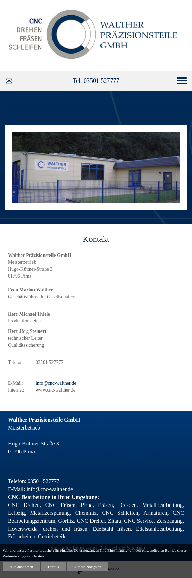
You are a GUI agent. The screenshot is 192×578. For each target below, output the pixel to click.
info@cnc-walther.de (56, 383)
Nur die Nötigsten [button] (87, 567)
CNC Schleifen (118, 513)
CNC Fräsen (60, 505)
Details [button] (53, 567)
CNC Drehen (24, 505)
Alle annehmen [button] (21, 567)
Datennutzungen (86, 550)
